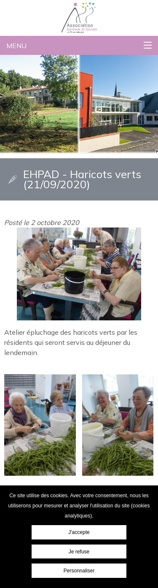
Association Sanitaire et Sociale (62, 7)
